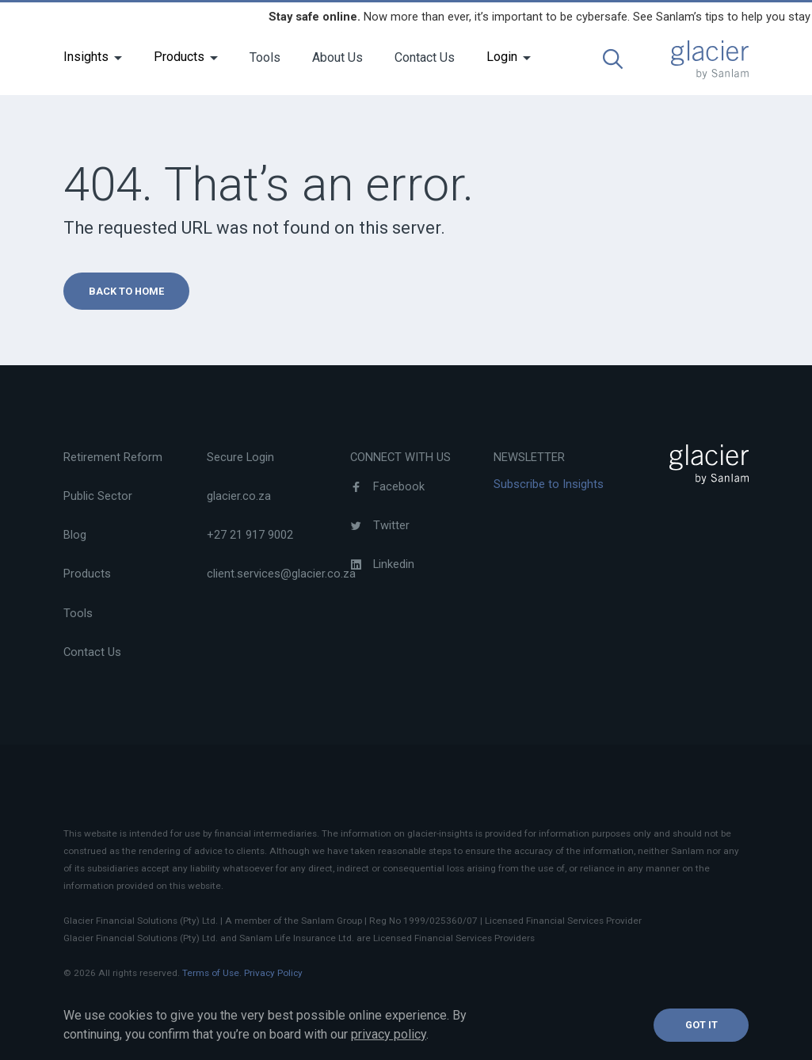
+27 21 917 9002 (250, 535)
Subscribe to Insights (549, 484)
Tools (265, 57)
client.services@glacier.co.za (281, 573)
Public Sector (97, 496)
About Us (337, 57)
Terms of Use (210, 972)
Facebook (387, 486)
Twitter (380, 525)
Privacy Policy (273, 972)
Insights (86, 56)
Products (179, 56)
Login (501, 56)
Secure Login (240, 457)
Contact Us (425, 57)
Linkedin (382, 564)
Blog (74, 535)
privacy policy (388, 1034)
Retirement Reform (112, 457)
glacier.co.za (239, 496)
